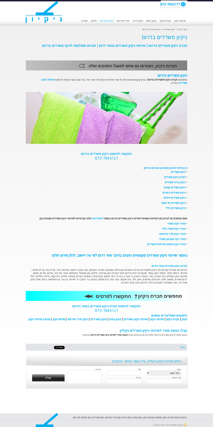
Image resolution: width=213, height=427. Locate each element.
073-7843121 (106, 158)
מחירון (84, 21)
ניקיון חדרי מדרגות (78, 319)
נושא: (179, 369)
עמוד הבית (182, 29)
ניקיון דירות (127, 417)
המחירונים (97, 218)
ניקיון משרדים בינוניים (173, 193)
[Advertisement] (106, 401)
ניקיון (184, 319)
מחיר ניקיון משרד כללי (173, 229)
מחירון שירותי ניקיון (39, 319)
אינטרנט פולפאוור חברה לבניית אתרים (170, 425)
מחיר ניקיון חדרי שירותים (172, 234)
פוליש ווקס (59, 319)
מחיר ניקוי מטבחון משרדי (172, 239)
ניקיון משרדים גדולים (174, 198)
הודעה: (98, 369)
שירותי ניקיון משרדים (136, 319)
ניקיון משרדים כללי (175, 208)
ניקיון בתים (151, 21)
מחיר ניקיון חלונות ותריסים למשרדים (166, 244)
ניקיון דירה (138, 21)
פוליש (94, 21)
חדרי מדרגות (123, 21)
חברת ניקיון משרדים (174, 177)
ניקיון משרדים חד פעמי (173, 203)
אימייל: (138, 378)
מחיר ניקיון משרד (176, 224)
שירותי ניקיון (180, 21)
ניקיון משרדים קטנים (174, 188)
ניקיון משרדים (106, 21)
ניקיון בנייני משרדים (175, 182)
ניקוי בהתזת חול (84, 417)
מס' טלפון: (176, 378)
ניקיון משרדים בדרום (151, 29)
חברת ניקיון (165, 21)
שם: (139, 369)
